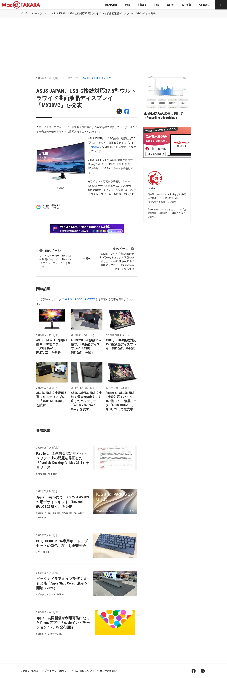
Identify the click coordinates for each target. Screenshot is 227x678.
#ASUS (86, 78)
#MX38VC (107, 78)
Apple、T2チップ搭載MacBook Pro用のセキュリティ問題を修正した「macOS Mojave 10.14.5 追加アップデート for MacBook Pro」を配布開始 (117, 258)
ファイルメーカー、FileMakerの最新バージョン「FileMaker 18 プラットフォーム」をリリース (56, 258)
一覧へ (86, 258)
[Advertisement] (113, 41)
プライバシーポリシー (56, 670)
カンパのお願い (108, 670)
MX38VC (95, 146)
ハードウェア (39, 13)
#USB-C (96, 78)
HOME (23, 13)
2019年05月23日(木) (47, 78)
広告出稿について (84, 670)
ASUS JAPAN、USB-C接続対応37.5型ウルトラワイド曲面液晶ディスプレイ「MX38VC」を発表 (104, 13)
